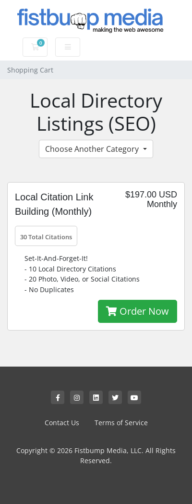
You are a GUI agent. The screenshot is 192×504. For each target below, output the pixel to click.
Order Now (137, 311)
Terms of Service (121, 422)
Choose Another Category (93, 149)
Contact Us (62, 422)
